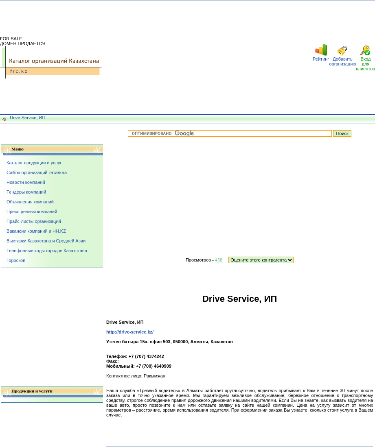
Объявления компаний (30, 201)
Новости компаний (26, 182)
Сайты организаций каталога (37, 172)
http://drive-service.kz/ (130, 331)
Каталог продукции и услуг (34, 162)
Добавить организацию (342, 61)
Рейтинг (321, 59)
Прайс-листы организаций (34, 221)
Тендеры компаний (26, 192)
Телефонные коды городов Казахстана (47, 250)
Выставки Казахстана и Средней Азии (46, 240)
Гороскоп (16, 260)
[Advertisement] (207, 57)
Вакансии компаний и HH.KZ (36, 231)
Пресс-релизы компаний (32, 211)
